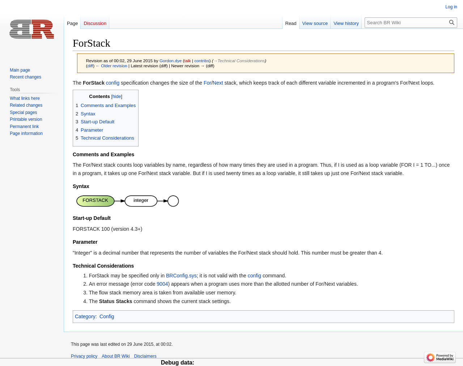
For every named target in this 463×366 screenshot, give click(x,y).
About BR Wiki (115, 356)
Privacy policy (84, 356)
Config (106, 316)
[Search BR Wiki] (411, 22)
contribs (201, 60)
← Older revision (111, 65)
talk (187, 60)
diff (90, 65)
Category (85, 316)
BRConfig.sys (181, 275)
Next (218, 83)
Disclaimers (145, 356)
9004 (162, 284)
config (112, 83)
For (207, 83)
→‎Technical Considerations (239, 60)
